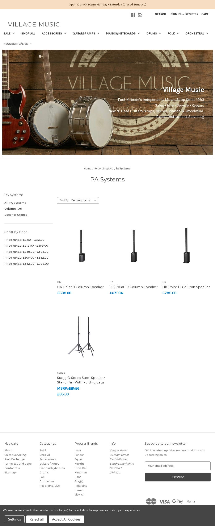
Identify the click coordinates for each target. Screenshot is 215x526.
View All (79, 494)
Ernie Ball (81, 468)
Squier (79, 459)
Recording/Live (17, 44)
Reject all (37, 519)
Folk (173, 33)
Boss (78, 477)
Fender (79, 455)
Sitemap (10, 472)
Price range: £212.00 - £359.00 (26, 245)
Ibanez (79, 490)
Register (191, 14)
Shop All (28, 33)
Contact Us (12, 468)
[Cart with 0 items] (205, 14)
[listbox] (85, 200)
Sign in (175, 14)
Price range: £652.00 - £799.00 (26, 264)
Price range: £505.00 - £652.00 (26, 257)
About (8, 450)
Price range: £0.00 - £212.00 (24, 240)
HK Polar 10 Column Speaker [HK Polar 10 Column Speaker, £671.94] (133, 287)
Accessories (54, 33)
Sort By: (64, 200)
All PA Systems (15, 203)
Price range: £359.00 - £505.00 (26, 252)
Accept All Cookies (66, 519)
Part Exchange (14, 459)
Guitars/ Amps (86, 33)
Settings (14, 519)
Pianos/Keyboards (123, 33)
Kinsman (81, 472)
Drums (153, 33)
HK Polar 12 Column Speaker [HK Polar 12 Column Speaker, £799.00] (186, 287)
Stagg (79, 481)
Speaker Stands (16, 215)
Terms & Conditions (18, 463)
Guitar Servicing (15, 455)
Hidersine (81, 486)
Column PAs (13, 208)
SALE (8, 33)
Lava (78, 450)
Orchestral (196, 33)
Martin (79, 463)
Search (160, 14)
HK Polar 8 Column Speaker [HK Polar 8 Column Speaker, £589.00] (80, 287)
